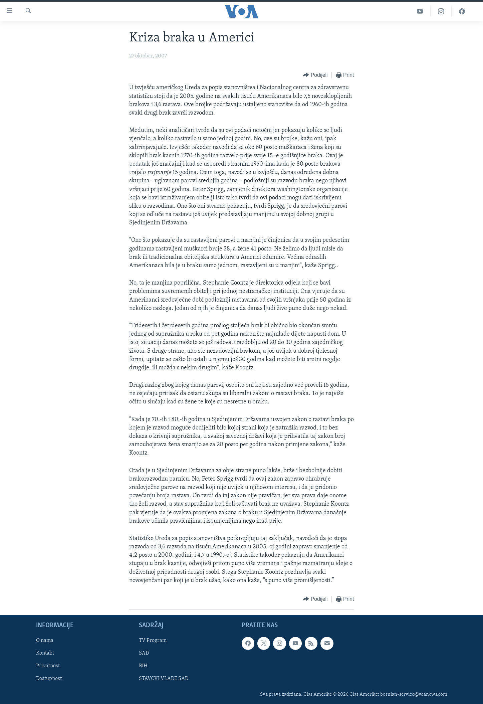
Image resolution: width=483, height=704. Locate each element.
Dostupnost (49, 679)
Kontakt (45, 653)
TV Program (153, 640)
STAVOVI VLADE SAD (163, 679)
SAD (144, 653)
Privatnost (48, 666)
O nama (44, 640)
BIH (143, 666)
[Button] (315, 75)
